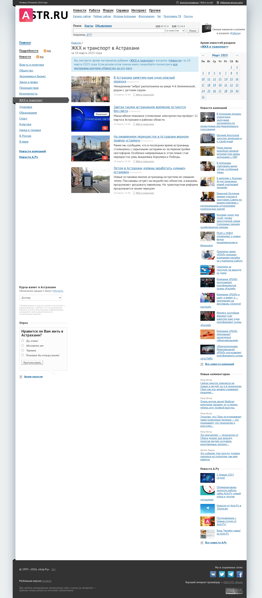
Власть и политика (31, 65)
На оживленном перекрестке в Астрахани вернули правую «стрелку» (151, 138)
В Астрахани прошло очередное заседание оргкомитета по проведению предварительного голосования (220, 121)
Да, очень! (32, 341)
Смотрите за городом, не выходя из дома (229, 270)
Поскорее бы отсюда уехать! (43, 355)
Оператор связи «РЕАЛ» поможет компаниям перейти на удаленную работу (230, 256)
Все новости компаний (219, 364)
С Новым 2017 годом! (225, 476)
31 (203, 97)
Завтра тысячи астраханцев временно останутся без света (150, 109)
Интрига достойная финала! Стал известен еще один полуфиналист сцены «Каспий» (220, 319)
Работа (94, 10)
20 (220, 85)
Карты (89, 26)
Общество (26, 70)
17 (203, 85)
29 (231, 91)
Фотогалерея (146, 16)
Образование (28, 113)
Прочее (155, 10)
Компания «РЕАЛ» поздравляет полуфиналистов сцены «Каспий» (227, 283)
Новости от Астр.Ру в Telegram (229, 507)
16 (236, 79)
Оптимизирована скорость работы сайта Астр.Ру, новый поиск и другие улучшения (220, 493)
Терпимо (31, 350)
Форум (108, 10)
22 (231, 85)
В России (25, 136)
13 (220, 79)
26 (214, 91)
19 (214, 85)
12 (214, 79)
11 (208, 79)
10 (203, 79)
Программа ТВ (172, 16)
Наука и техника (30, 130)
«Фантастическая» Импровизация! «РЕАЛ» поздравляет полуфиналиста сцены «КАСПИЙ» (221, 352)
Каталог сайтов (82, 16)
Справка (122, 10)
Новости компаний (32, 151)
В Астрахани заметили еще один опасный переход (144, 79)
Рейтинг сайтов (102, 16)
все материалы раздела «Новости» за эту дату (126, 66)
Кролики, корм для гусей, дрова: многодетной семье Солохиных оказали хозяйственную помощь (220, 221)
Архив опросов (33, 376)
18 (208, 85)
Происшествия (29, 88)
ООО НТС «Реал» (233, 582)
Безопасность (28, 93)
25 (208, 91)
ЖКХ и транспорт (31, 100)
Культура (25, 124)
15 (231, 79)
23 (236, 85)
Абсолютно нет (35, 345)
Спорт (23, 118)
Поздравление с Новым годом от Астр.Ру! (226, 521)
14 (225, 79)
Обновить (58, 290)
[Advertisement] (42, 222)
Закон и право (28, 82)
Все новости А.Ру (216, 542)
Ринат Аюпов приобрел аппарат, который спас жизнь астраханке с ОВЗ (228, 152)
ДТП (89, 34)
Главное (25, 43)
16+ (53, 569)
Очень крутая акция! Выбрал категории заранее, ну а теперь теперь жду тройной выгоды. (219, 404)
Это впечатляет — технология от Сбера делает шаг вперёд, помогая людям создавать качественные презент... (219, 439)
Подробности (28, 50)
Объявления (103, 26)
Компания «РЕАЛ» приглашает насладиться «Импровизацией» (227, 335)
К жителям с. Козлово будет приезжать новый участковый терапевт (229, 182)
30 (236, 91)
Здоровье (25, 107)
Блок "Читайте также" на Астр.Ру (229, 532)
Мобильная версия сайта (231, 2)
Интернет (138, 10)
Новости (79, 10)
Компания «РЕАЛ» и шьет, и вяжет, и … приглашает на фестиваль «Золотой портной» (220, 300)
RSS (47, 51)
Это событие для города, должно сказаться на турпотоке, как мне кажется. (220, 456)
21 (225, 85)
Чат (159, 16)
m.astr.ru (46, 581)
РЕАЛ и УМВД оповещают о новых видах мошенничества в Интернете (220, 239)
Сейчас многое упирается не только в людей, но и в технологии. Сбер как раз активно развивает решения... (221, 387)
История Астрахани (124, 16)
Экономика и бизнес (32, 76)
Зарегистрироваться (189, 2)
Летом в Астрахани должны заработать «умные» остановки (149, 170)
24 (203, 91)
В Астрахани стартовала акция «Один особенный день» (227, 167)
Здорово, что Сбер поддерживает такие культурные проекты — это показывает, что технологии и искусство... (220, 421)
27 (220, 91)
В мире (24, 141)
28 (225, 91)
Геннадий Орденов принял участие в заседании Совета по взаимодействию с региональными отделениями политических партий (221, 201)
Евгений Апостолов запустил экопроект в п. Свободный (229, 138)
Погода (188, 16)
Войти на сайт (207, 2)
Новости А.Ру (28, 157)
